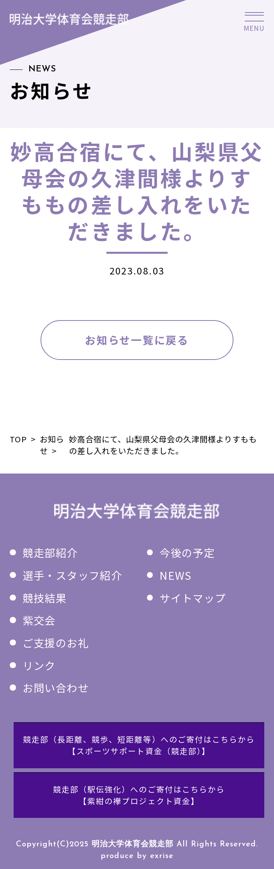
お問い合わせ (56, 687)
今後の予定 (187, 552)
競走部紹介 (50, 552)
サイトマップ (192, 597)
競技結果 (45, 597)
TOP (18, 439)
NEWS (175, 575)
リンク (39, 665)
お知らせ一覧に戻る (137, 339)
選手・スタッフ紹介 (72, 575)
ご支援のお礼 (56, 642)
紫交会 (39, 620)
